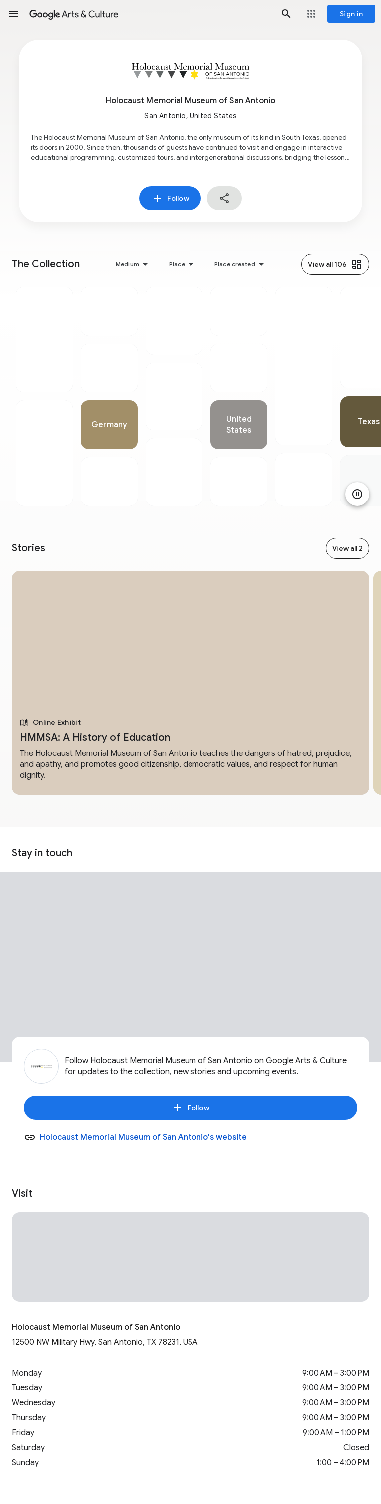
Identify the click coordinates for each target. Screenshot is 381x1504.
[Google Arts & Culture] (150, 14)
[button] (14, 14)
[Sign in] (351, 14)
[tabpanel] (44, 396)
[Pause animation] (357, 494)
